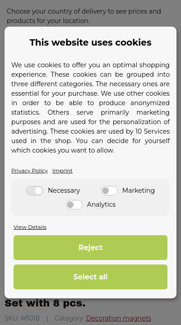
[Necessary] (34, 190)
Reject (90, 247)
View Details (30, 226)
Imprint (62, 170)
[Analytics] (74, 204)
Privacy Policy (29, 170)
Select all (91, 277)
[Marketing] (109, 190)
